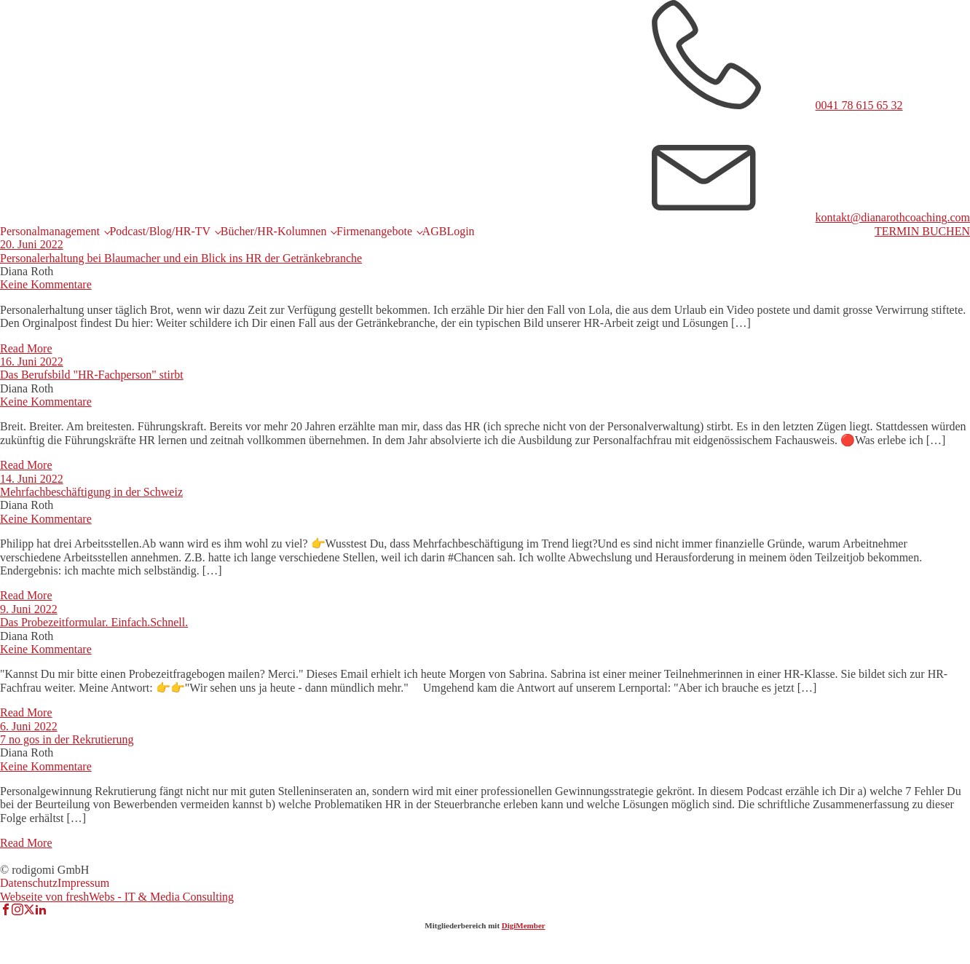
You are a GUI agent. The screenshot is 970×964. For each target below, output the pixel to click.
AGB (434, 231)
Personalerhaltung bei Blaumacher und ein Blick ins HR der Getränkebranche (181, 258)
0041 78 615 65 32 (859, 105)
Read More (26, 348)
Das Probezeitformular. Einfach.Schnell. (94, 622)
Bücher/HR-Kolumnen (274, 231)
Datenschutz (29, 883)
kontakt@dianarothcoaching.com (893, 217)
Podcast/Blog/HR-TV (159, 231)
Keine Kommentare (46, 284)
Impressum (83, 883)
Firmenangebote (374, 231)
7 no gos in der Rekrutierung (67, 739)
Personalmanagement (50, 231)
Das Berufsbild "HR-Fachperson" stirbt (92, 374)
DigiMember (523, 925)
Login (460, 231)
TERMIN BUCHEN (922, 231)
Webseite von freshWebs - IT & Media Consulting (117, 896)
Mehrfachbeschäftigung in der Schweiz (91, 492)
